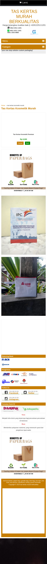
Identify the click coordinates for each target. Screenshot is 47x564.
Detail (20, 143)
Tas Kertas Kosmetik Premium (23, 134)
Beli (27, 143)
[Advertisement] (23, 78)
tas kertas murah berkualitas (24, 16)
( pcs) (23, 2)
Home (3, 105)
